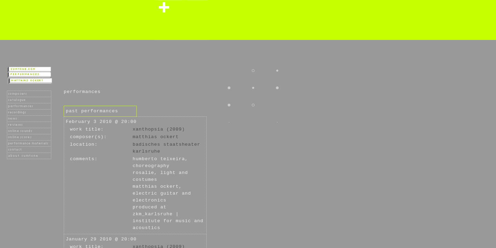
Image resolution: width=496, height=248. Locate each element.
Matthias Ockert (156, 137)
